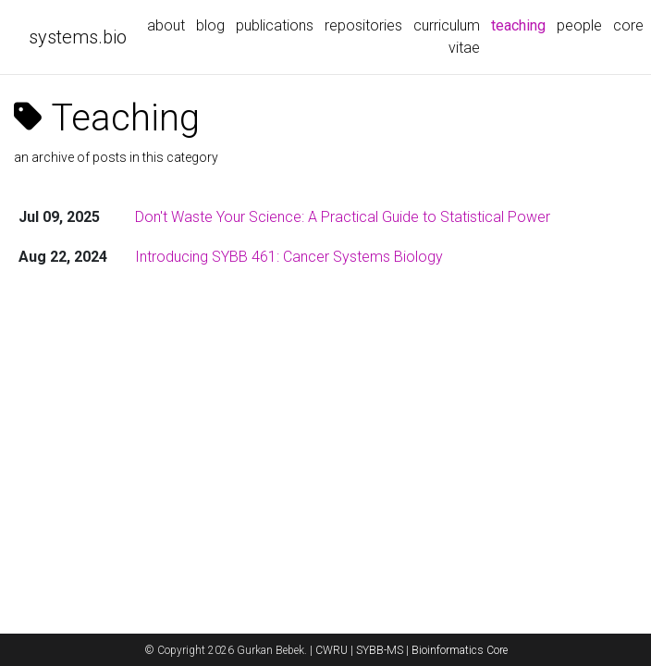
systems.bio (78, 37)
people (579, 25)
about (166, 25)
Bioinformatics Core (459, 650)
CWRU (331, 650)
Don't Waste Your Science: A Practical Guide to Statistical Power (342, 217)
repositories (363, 25)
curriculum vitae (446, 36)
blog (210, 25)
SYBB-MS (379, 650)
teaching (521, 24)
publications (274, 25)
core (628, 25)
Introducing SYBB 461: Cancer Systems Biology (289, 256)
